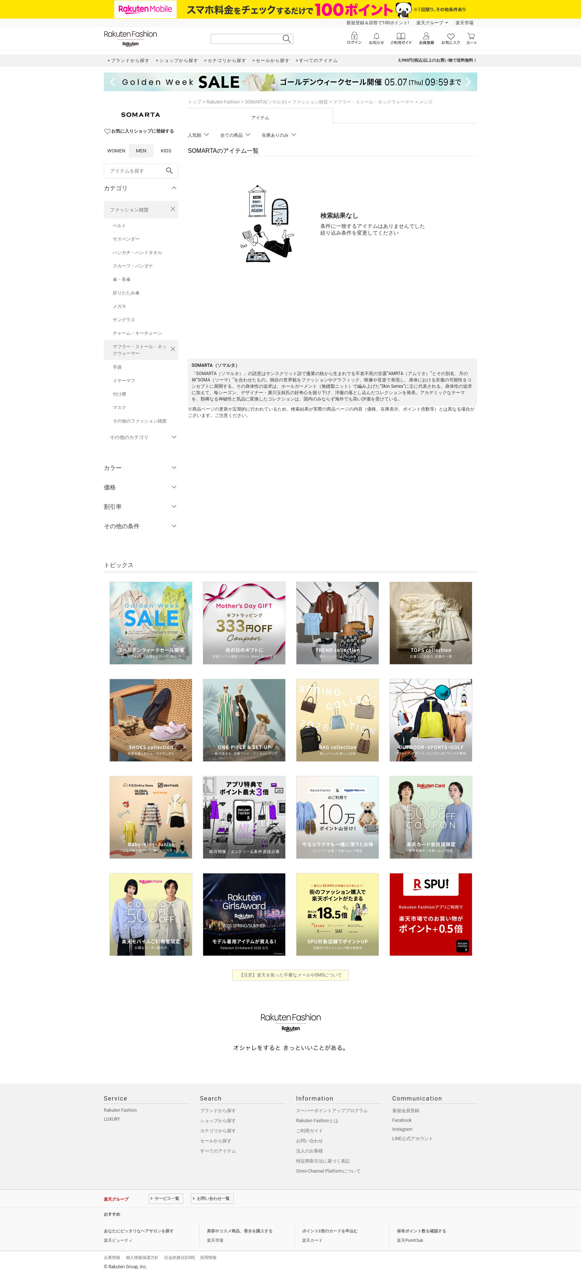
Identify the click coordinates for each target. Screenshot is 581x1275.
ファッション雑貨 (129, 210)
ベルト (119, 225)
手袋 (117, 367)
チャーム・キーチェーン (137, 333)
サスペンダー (126, 239)
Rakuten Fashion (223, 102)
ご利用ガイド (309, 1130)
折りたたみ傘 (126, 292)
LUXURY (112, 1119)
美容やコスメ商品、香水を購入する (240, 1231)
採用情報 (208, 1257)
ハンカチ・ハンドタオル (137, 252)
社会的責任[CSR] (179, 1257)
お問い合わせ (309, 1141)
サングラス (124, 319)
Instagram (402, 1129)
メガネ (119, 306)
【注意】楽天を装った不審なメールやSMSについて (290, 975)
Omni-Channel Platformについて (328, 1171)
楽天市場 (464, 22)
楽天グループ (429, 22)
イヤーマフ (124, 380)
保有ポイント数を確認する (421, 1231)
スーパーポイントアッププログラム (332, 1110)
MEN (141, 151)
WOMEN (116, 151)
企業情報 (112, 1257)
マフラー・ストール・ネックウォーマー (140, 350)
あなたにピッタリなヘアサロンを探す (139, 1231)
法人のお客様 (309, 1151)
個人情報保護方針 (142, 1257)
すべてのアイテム (218, 1151)
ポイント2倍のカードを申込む (330, 1231)
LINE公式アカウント (412, 1138)
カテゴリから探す (218, 1130)
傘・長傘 (122, 279)
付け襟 (119, 394)
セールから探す (216, 1141)
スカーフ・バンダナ (133, 266)
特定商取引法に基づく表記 (323, 1161)
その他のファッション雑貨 (140, 421)
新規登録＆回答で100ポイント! (378, 22)
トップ (194, 102)
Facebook (402, 1120)
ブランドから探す (218, 1110)
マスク (119, 407)
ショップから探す (218, 1120)
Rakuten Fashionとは (317, 1120)
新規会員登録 (405, 1110)
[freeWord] (141, 171)
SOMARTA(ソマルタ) (266, 102)
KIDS (166, 151)
